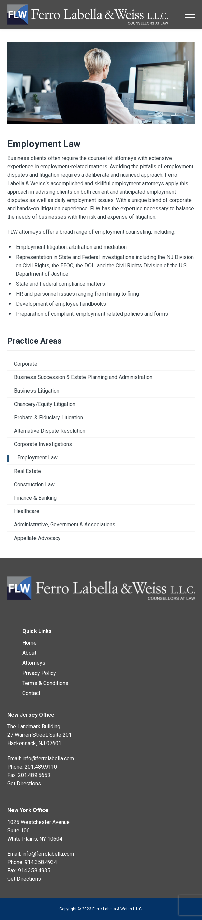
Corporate (25, 364)
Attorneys (33, 663)
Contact (31, 693)
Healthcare (26, 511)
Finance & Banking (35, 498)
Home (29, 643)
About (29, 653)
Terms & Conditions (45, 683)
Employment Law (37, 457)
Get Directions (24, 783)
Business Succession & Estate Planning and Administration (83, 377)
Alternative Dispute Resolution (49, 431)
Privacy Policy (39, 673)
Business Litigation (36, 390)
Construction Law (34, 484)
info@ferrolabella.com (48, 758)
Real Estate (27, 471)
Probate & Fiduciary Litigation (48, 417)
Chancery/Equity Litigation (44, 404)
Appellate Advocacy (37, 538)
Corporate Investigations (43, 444)
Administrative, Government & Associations (64, 524)
